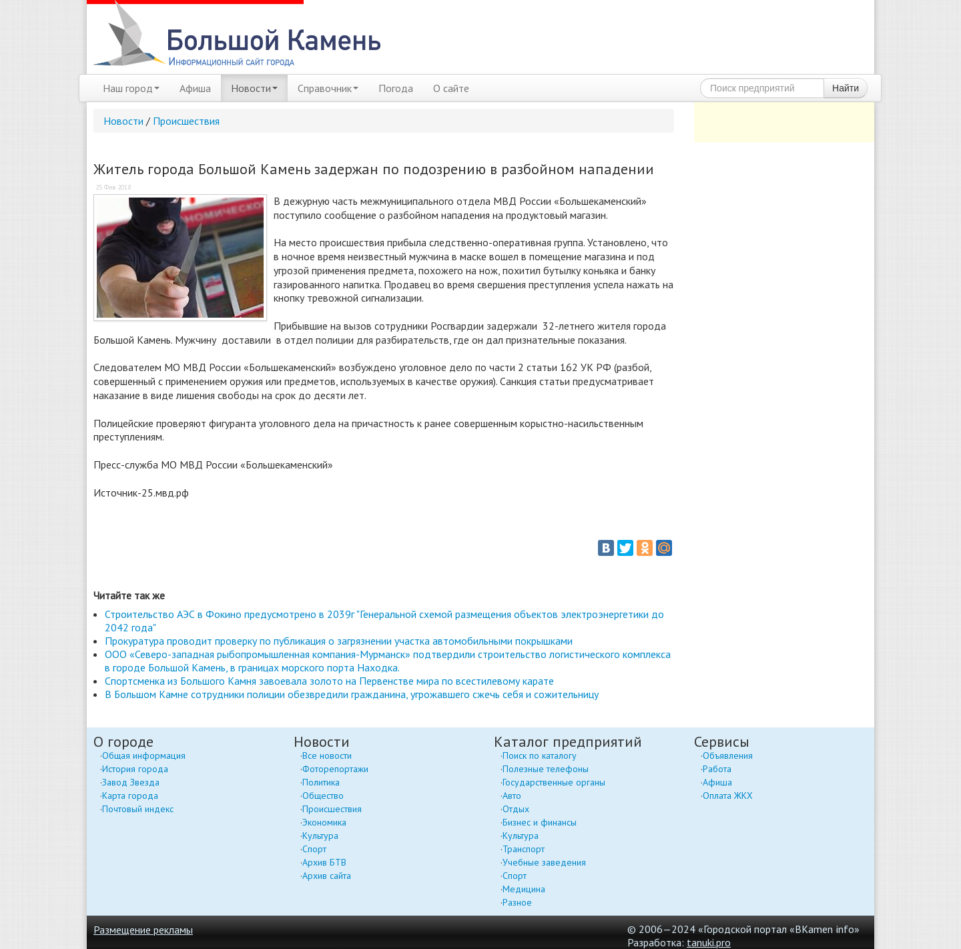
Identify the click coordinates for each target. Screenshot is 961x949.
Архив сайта (326, 876)
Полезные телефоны (546, 769)
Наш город (131, 88)
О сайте (451, 88)
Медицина (524, 889)
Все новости (327, 755)
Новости (254, 88)
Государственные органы (554, 782)
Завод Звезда (130, 782)
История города (135, 769)
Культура (320, 836)
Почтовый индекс (138, 809)
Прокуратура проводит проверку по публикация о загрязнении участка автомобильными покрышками (339, 640)
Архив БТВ (324, 862)
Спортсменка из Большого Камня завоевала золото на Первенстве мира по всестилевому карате (329, 680)
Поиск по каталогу (540, 755)
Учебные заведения (544, 862)
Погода (395, 88)
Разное (517, 902)
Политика (321, 782)
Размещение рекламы (143, 929)
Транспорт (524, 849)
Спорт (314, 849)
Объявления (728, 755)
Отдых (516, 809)
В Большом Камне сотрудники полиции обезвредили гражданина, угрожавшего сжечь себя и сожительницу (352, 694)
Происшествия (186, 120)
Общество (323, 795)
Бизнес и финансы (540, 822)
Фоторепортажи (335, 769)
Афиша (195, 88)
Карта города (130, 795)
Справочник (328, 88)
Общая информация (144, 755)
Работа (717, 769)
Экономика (324, 822)
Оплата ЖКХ (728, 795)
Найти (845, 88)
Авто (512, 795)
